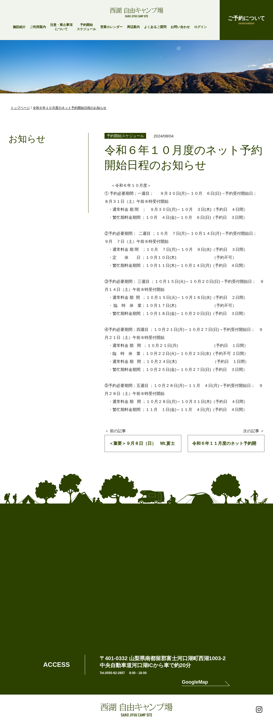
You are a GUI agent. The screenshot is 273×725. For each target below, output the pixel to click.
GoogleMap (195, 682)
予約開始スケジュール (86, 27)
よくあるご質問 (155, 27)
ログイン (200, 27)
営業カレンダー (111, 27)
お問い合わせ (180, 27)
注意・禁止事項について (61, 27)
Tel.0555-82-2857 (112, 673)
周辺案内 (133, 27)
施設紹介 (19, 27)
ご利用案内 (38, 27)
